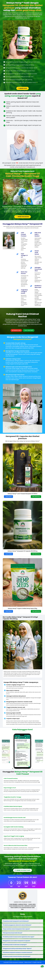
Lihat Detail (8, 496)
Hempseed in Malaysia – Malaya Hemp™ (22, 962)
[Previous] (3, 751)
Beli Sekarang (36, 496)
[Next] (41, 751)
